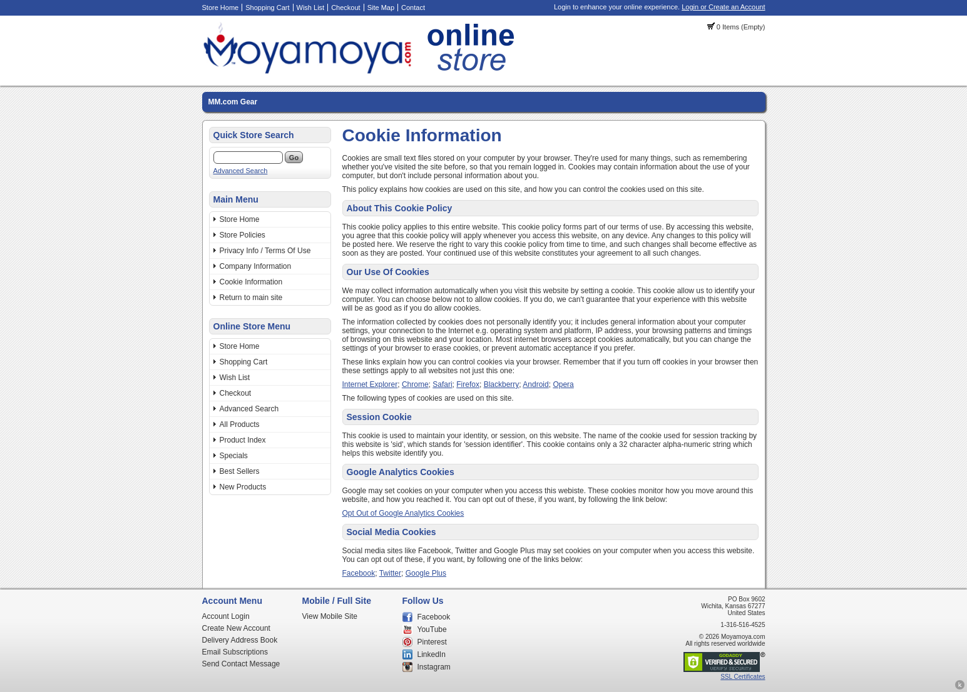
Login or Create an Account (723, 7)
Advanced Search (240, 170)
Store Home (220, 7)
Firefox (467, 384)
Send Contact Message (241, 663)
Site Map (380, 7)
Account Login (226, 616)
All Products (240, 424)
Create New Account (236, 628)
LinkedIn (431, 654)
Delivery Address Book (240, 640)
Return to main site (251, 297)
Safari (442, 384)
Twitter (390, 573)
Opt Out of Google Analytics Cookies (403, 513)
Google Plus (426, 573)
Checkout (345, 7)
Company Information (256, 266)
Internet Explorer (370, 384)
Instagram (434, 667)
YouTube (432, 629)
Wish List (311, 7)
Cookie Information (251, 282)
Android (535, 384)
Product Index (243, 440)
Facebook (359, 573)
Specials (234, 455)
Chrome (415, 384)
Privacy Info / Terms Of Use (265, 250)
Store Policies (242, 235)
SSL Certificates (742, 676)
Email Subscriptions (235, 652)
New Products (243, 487)
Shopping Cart (267, 7)
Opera (563, 384)
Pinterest (432, 642)
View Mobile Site (330, 616)
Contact (413, 7)
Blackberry (501, 384)
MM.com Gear (233, 102)
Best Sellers (240, 471)
